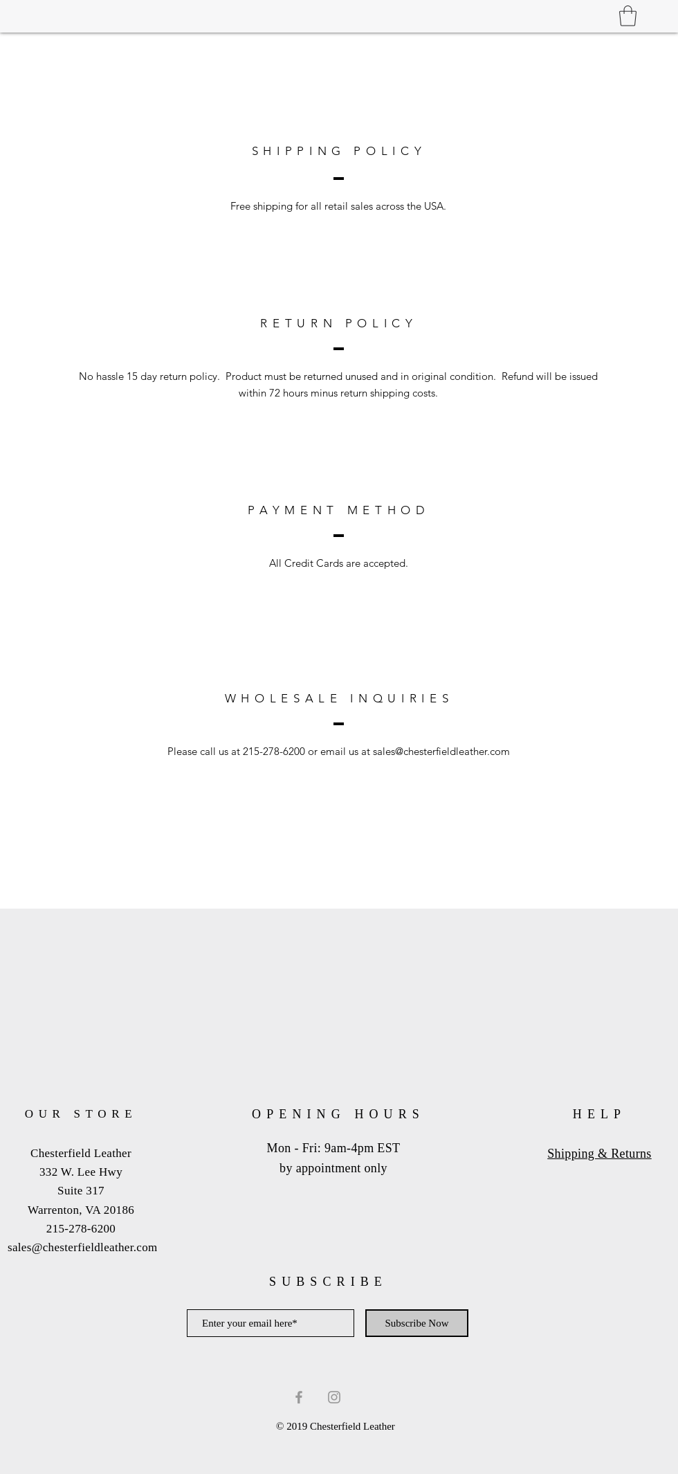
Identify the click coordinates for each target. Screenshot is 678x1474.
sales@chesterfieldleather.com (441, 751)
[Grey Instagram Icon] (334, 1397)
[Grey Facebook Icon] (299, 1397)
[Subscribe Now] (416, 1323)
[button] (627, 16)
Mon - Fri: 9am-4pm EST (334, 1148)
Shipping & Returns (599, 1154)
